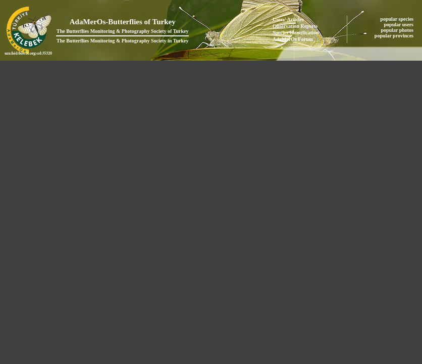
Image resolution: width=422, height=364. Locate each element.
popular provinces (395, 35)
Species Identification (296, 32)
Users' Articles (288, 19)
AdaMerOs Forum (293, 39)
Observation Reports (295, 26)
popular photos (397, 30)
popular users (399, 24)
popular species (397, 19)
